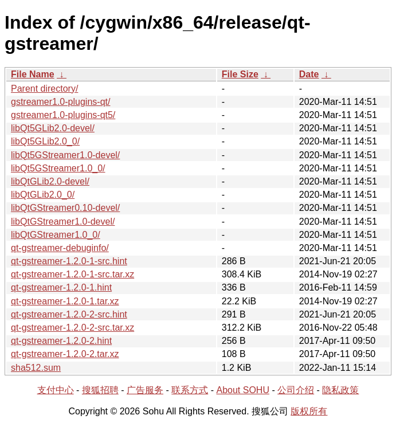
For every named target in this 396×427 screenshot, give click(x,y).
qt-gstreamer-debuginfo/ (60, 248)
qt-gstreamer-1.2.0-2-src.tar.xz (72, 327)
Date (309, 74)
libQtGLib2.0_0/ (43, 194)
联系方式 (189, 390)
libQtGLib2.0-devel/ (50, 181)
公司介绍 (295, 390)
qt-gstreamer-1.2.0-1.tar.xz (65, 301)
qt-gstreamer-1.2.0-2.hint (61, 341)
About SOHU (242, 390)
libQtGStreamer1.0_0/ (55, 235)
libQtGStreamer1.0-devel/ (63, 221)
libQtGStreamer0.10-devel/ (65, 208)
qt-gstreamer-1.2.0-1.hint (61, 287)
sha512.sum (36, 368)
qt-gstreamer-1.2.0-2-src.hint (69, 314)
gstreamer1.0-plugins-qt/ (60, 102)
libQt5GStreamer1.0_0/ (58, 168)
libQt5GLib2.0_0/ (45, 141)
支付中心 (55, 390)
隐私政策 (340, 390)
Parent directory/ (44, 88)
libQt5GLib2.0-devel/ (53, 128)
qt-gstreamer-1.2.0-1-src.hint (69, 261)
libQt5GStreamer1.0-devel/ (65, 155)
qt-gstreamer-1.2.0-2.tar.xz (65, 354)
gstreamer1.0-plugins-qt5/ (63, 115)
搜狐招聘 (100, 390)
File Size (240, 74)
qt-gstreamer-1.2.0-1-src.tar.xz (72, 274)
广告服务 (145, 390)
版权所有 (309, 411)
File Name (32, 74)
